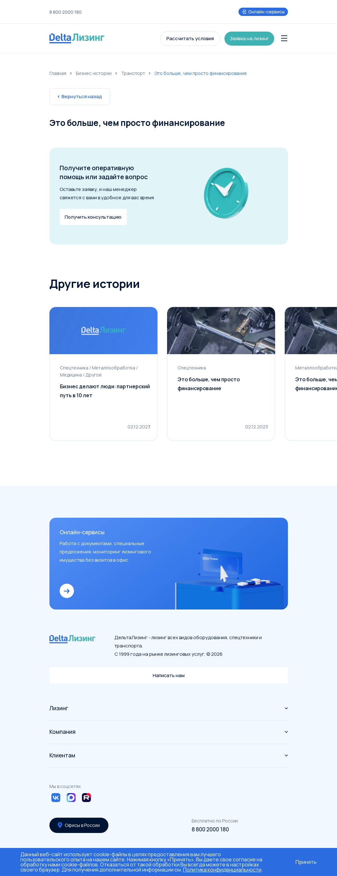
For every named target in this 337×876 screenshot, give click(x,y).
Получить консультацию (93, 217)
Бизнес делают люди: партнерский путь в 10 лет (105, 392)
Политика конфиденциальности (222, 869)
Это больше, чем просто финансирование (209, 385)
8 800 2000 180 (65, 12)
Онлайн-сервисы (263, 12)
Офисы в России (79, 825)
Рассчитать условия (190, 38)
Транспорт (133, 73)
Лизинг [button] (168, 708)
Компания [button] (168, 731)
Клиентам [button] (168, 755)
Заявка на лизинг (249, 38)
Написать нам (168, 675)
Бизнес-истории (94, 73)
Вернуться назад (79, 96)
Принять (306, 861)
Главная (57, 73)
